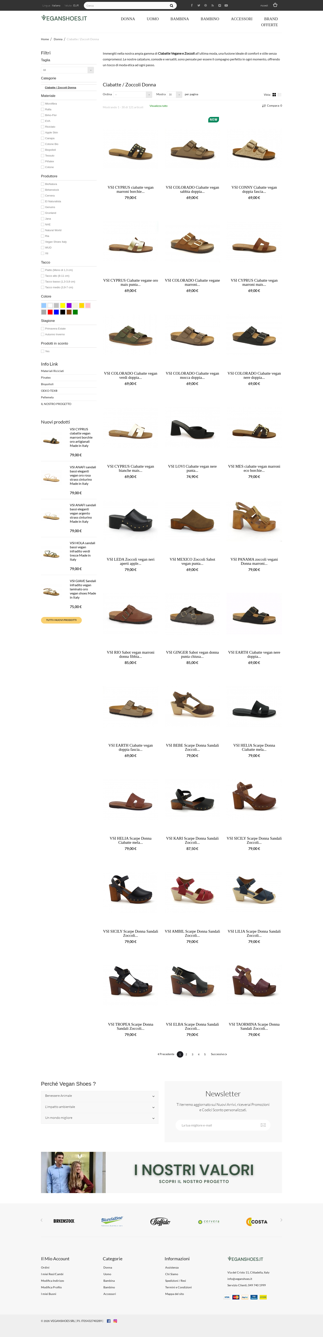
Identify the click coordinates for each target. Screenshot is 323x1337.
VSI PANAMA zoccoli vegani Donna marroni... (254, 561)
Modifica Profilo (51, 1287)
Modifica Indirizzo (52, 1280)
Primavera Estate (55, 328)
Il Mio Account (55, 1258)
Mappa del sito (174, 1294)
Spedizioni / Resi (175, 1280)
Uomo (153, 19)
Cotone (49, 167)
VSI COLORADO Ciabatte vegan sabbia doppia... (192, 189)
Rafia (48, 109)
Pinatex (46, 377)
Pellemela (47, 397)
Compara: (274, 105)
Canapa (50, 138)
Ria (47, 236)
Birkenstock (52, 189)
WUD (48, 247)
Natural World (53, 230)
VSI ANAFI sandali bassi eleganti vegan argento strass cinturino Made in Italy (83, 513)
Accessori (242, 19)
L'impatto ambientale (60, 1107)
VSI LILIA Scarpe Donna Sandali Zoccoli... (254, 933)
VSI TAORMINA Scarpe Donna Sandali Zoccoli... (254, 1026)
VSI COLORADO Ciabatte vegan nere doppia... (254, 375)
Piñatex (49, 161)
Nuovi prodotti (55, 422)
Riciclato (50, 126)
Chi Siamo (171, 1274)
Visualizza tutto (158, 105)
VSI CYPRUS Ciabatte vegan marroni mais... (254, 282)
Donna (128, 19)
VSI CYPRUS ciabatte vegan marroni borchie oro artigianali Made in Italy (81, 437)
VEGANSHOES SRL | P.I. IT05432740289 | (76, 1321)
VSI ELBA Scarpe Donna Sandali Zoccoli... (192, 1026)
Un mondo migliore (58, 1118)
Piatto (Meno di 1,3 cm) (59, 270)
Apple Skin (51, 132)
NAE (48, 224)
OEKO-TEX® (49, 390)
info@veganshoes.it (239, 1279)
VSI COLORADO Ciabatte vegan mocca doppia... (192, 375)
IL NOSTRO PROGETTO (56, 404)
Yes (47, 351)
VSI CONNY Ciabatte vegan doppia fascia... (254, 189)
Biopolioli (50, 149)
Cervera (50, 195)
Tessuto (49, 155)
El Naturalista (53, 201)
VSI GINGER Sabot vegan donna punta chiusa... (192, 654)
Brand (271, 19)
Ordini (45, 1267)
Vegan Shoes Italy (56, 241)
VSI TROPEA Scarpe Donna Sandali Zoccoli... (130, 1026)
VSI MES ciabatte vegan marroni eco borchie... (254, 468)
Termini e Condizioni (178, 1287)
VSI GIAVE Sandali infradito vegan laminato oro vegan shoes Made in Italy (83, 589)
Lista (279, 94)
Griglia (275, 94)
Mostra (161, 94)
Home (45, 39)
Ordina (107, 94)
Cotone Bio (51, 144)
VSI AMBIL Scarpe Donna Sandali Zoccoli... (192, 933)
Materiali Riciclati (52, 371)
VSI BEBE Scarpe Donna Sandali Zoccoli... (192, 747)
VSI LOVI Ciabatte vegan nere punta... (192, 468)
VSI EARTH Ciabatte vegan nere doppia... (254, 654)
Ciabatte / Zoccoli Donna (60, 87)
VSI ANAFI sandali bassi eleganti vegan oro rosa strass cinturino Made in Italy (83, 475)
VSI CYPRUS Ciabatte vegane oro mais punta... (130, 282)
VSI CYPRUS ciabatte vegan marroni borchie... (130, 189)
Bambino (210, 19)
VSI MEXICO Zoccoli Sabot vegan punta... (192, 561)
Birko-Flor (51, 115)
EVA (47, 120)
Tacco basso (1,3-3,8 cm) (60, 281)
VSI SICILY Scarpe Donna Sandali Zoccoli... (254, 840)
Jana (48, 218)
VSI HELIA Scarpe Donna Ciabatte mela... (254, 747)
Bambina (179, 19)
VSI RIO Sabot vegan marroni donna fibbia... (130, 654)
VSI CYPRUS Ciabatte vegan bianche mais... (130, 468)
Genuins (50, 207)
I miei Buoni (48, 1294)
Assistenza (172, 1267)
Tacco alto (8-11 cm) (57, 275)
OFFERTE (269, 25)
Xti (46, 253)
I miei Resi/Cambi (52, 1274)
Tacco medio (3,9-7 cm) (59, 287)
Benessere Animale (58, 1096)
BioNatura (51, 184)
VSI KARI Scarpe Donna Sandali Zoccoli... (192, 840)
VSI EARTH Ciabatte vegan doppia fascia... (130, 747)
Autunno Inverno (55, 334)
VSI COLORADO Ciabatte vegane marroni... (192, 282)
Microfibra (51, 103)
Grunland (50, 212)
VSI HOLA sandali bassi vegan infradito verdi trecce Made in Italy (82, 551)
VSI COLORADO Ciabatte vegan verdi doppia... (130, 375)
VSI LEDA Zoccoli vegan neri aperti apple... (130, 561)
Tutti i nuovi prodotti (61, 619)
